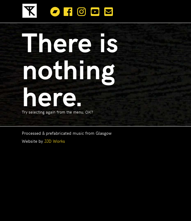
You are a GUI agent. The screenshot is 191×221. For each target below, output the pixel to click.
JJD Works (54, 141)
